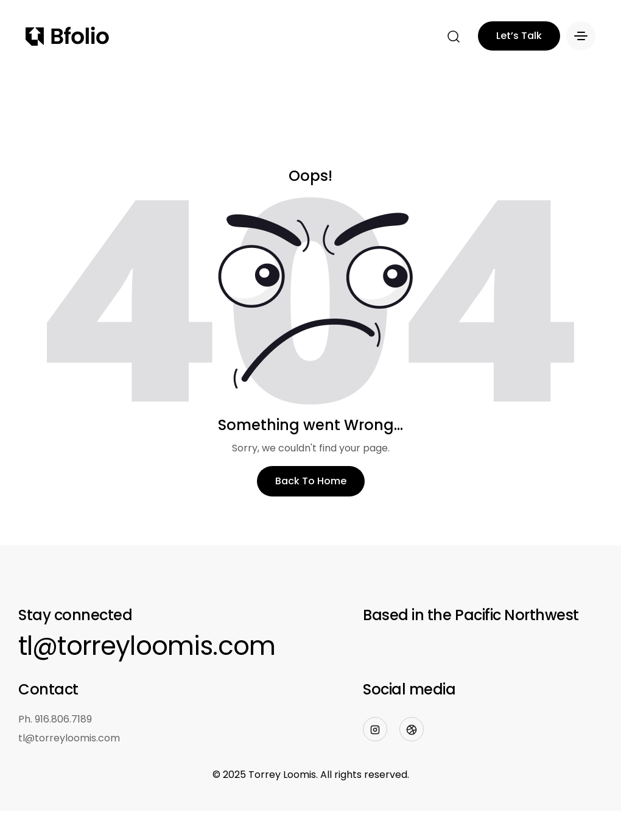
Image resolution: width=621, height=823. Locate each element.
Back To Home (310, 481)
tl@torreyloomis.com (146, 646)
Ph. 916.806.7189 (55, 719)
